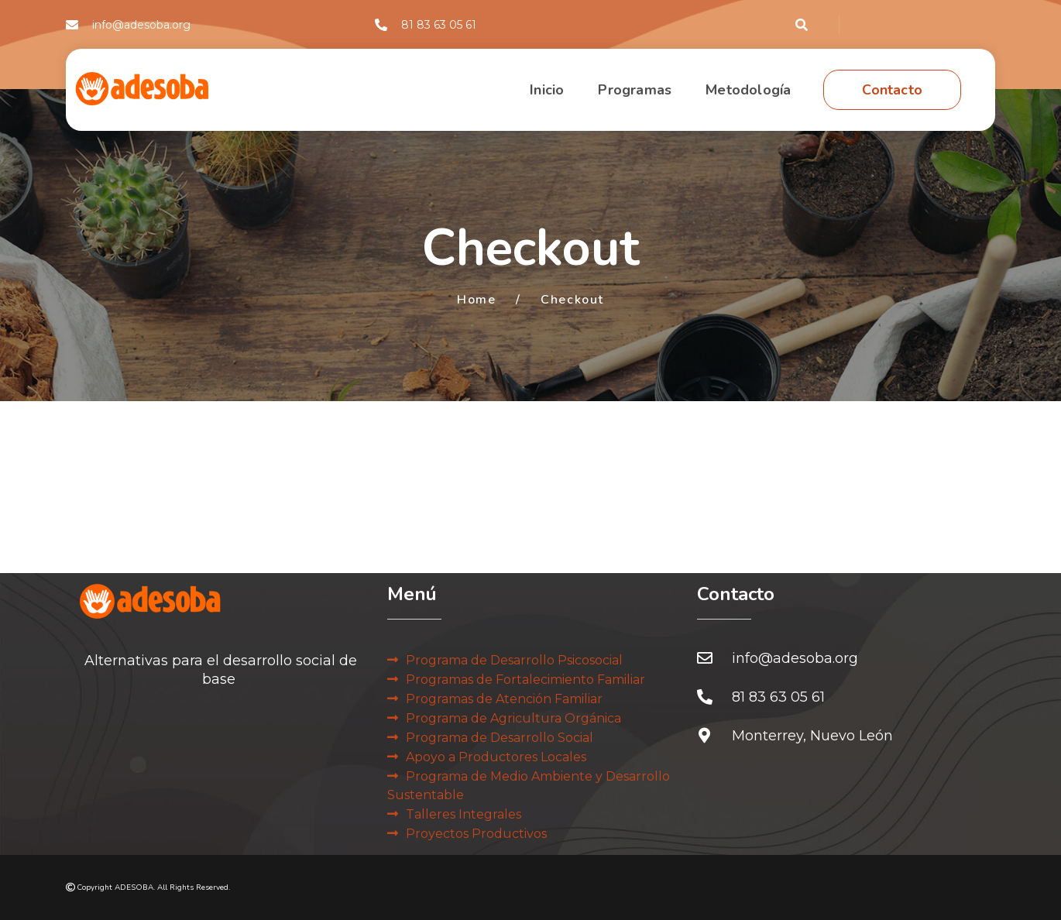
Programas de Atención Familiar (504, 699)
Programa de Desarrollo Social (499, 737)
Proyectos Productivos (476, 833)
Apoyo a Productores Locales (496, 757)
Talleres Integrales (463, 814)
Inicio (547, 90)
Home (476, 299)
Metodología (748, 90)
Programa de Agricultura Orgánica (513, 718)
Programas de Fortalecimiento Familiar (525, 679)
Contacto (892, 90)
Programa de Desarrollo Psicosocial (514, 660)
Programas (634, 90)
